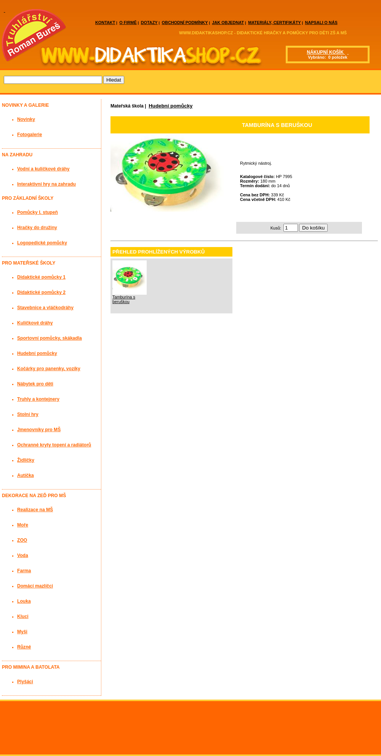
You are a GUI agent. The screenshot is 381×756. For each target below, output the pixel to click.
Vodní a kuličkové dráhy (43, 169)
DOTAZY (149, 22)
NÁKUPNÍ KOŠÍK (326, 52)
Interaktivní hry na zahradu (46, 184)
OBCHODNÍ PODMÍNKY (185, 22)
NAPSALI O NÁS (321, 22)
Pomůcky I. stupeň (37, 212)
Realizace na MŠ (35, 509)
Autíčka (25, 475)
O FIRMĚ (127, 22)
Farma (24, 570)
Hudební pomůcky (170, 106)
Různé (24, 647)
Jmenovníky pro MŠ (39, 429)
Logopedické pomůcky (42, 243)
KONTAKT (105, 22)
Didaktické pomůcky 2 (41, 292)
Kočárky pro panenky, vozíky (48, 368)
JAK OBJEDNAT (228, 22)
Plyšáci (25, 681)
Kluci (23, 616)
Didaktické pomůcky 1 (41, 277)
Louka (24, 601)
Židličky (25, 460)
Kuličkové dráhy (35, 323)
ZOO (22, 540)
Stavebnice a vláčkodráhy (45, 307)
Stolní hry (27, 414)
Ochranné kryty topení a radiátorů (54, 445)
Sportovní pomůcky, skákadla (49, 338)
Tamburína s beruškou (123, 299)
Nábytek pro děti (35, 384)
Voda (22, 555)
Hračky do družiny (37, 227)
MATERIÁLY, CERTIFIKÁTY (274, 22)
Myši (22, 631)
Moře (22, 525)
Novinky (26, 119)
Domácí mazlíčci (35, 586)
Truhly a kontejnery (38, 399)
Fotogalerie (29, 134)
